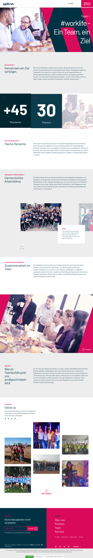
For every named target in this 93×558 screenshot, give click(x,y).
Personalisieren (39, 556)
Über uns (60, 520)
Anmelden (31, 528)
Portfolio (59, 523)
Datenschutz (73, 537)
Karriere (59, 531)
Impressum (64, 537)
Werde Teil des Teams (87, 3)
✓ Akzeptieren (29, 556)
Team (58, 527)
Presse (81, 537)
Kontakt (57, 537)
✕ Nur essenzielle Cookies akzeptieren (54, 556)
